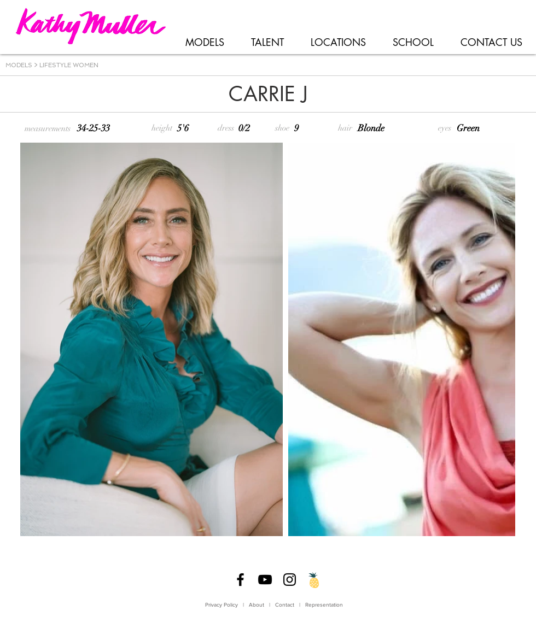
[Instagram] (289, 579)
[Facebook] (240, 579)
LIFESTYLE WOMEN (68, 65)
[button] (204, 42)
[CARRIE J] (268, 94)
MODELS (18, 65)
